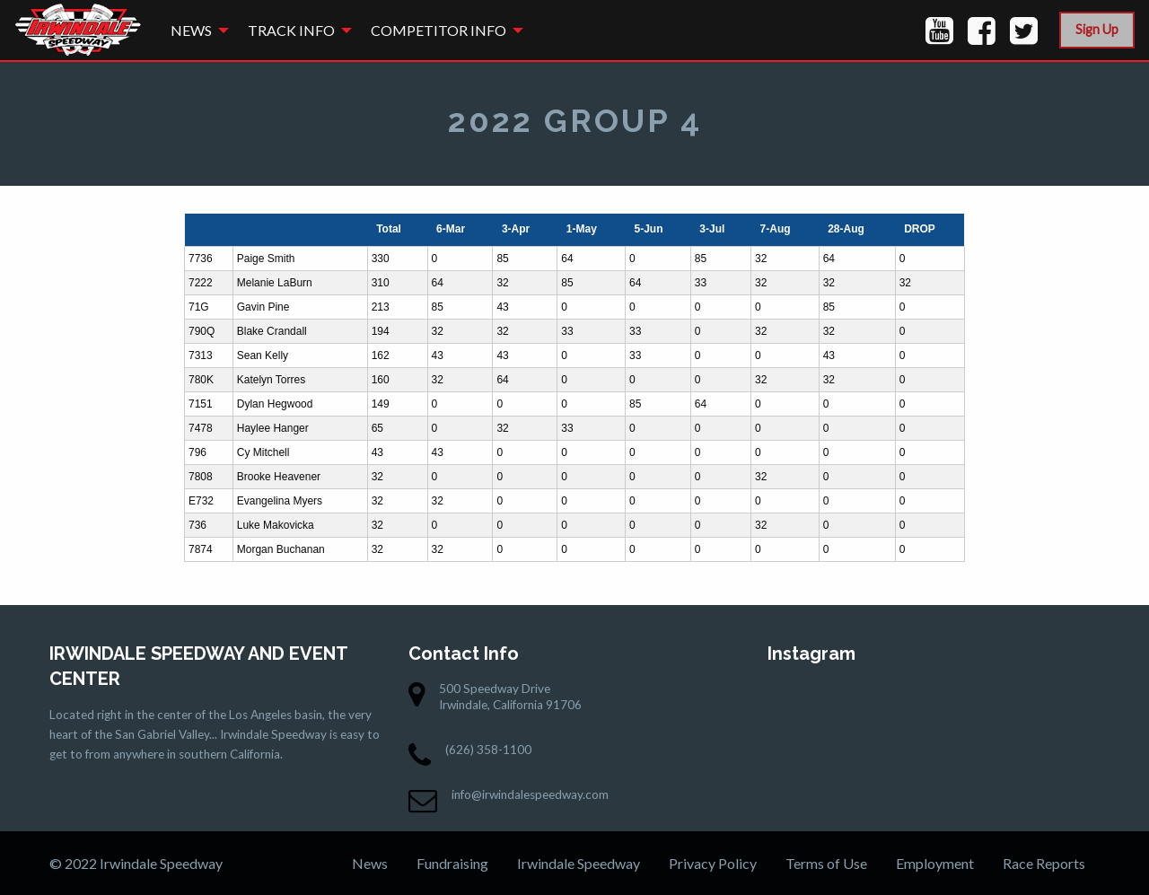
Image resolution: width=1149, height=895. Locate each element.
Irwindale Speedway (578, 863)
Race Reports (1044, 863)
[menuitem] (194, 30)
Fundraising (452, 863)
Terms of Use (826, 863)
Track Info (291, 30)
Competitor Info (438, 30)
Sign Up (1096, 29)
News (191, 30)
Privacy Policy (713, 863)
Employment (935, 863)
